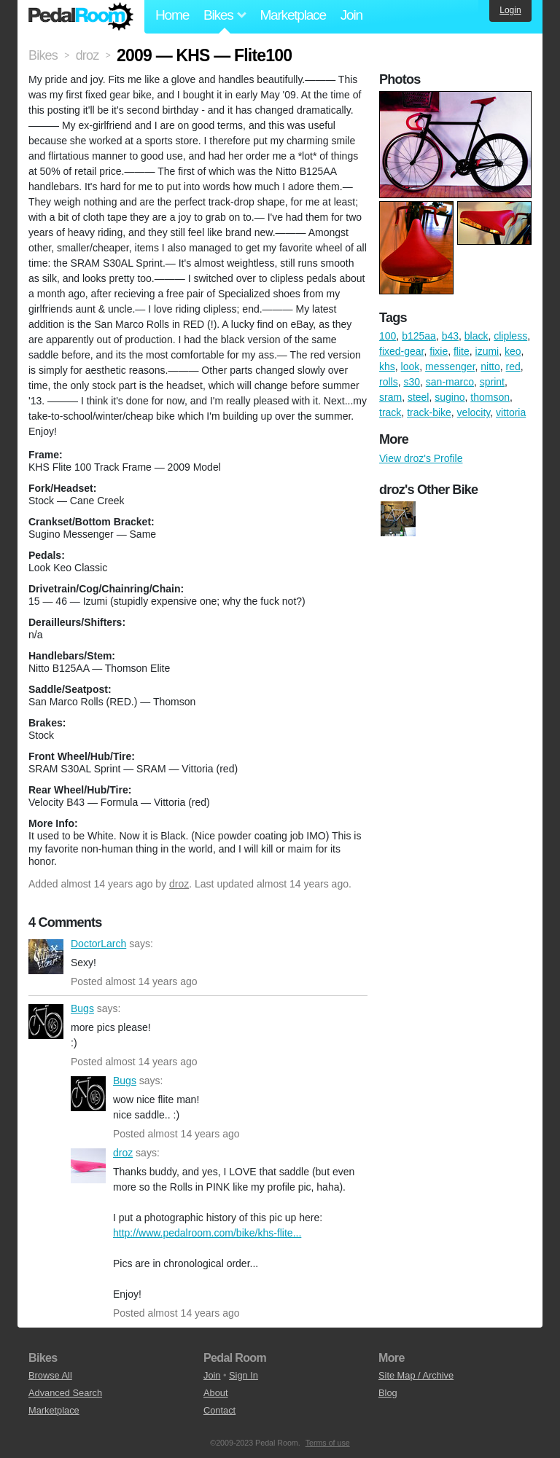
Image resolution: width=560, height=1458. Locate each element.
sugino (449, 397)
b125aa (419, 336)
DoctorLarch (45, 956)
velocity (474, 412)
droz (179, 884)
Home (172, 15)
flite (462, 351)
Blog (387, 1392)
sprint (492, 382)
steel (418, 397)
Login (510, 10)
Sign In (243, 1375)
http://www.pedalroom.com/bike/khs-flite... (207, 1233)
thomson (490, 397)
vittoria (511, 412)
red (513, 366)
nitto (490, 366)
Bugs (45, 1021)
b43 (450, 336)
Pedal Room (80, 16)
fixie (438, 351)
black (476, 336)
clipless (510, 336)
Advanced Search (65, 1392)
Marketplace (292, 15)
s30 (411, 382)
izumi (487, 351)
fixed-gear (401, 351)
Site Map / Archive (416, 1375)
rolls (388, 382)
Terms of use (328, 1442)
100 (387, 336)
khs (387, 366)
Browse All (50, 1375)
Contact (219, 1410)
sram (390, 397)
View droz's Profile (420, 458)
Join (351, 15)
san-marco (450, 382)
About (215, 1392)
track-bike (429, 412)
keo (513, 351)
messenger (450, 366)
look (410, 366)
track (390, 412)
